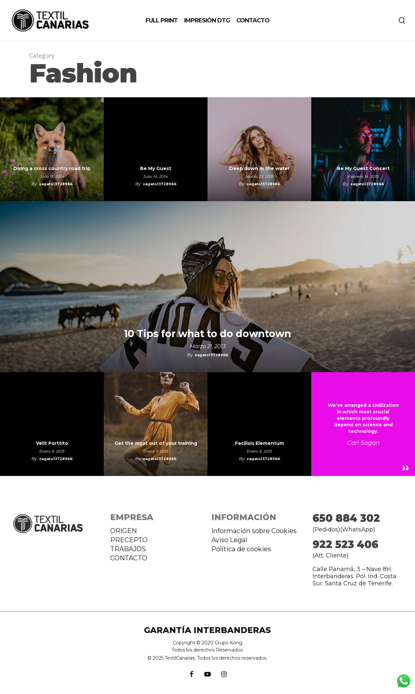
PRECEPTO (129, 540)
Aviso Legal (229, 540)
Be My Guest (155, 168)
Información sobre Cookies (254, 531)
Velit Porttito (52, 443)
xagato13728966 (56, 184)
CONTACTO (128, 558)
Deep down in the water (259, 168)
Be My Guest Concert (363, 168)
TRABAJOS (128, 549)
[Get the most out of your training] (156, 424)
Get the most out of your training (155, 443)
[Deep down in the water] (259, 149)
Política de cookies (241, 549)
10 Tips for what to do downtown (207, 334)
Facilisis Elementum (259, 443)
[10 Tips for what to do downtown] (207, 286)
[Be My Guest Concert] (363, 149)
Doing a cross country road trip (51, 168)
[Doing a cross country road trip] (52, 149)
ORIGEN (123, 531)
